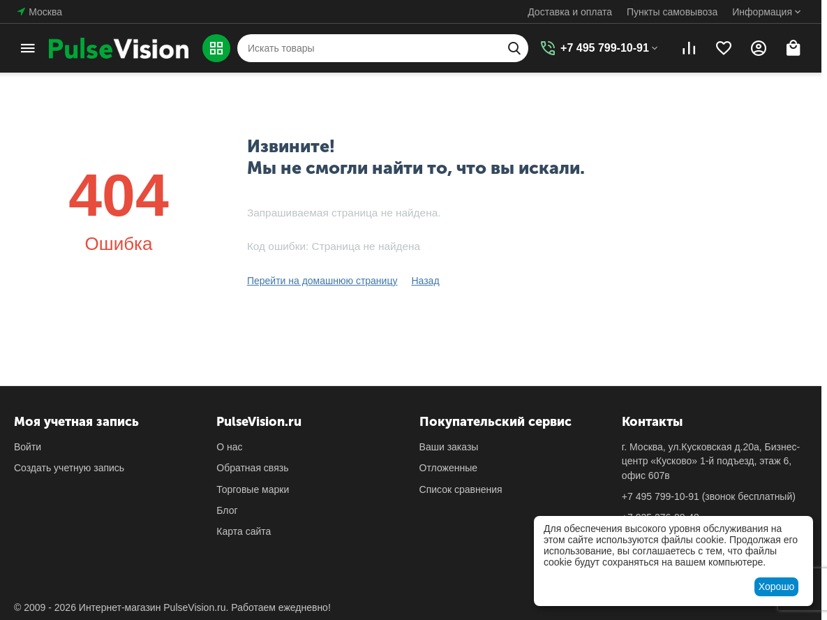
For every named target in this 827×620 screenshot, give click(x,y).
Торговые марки (252, 489)
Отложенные (448, 467)
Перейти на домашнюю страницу (322, 280)
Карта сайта (243, 531)
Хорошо (777, 586)
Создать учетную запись (69, 467)
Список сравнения (460, 489)
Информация (762, 11)
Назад (425, 280)
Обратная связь (252, 467)
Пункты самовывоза (672, 11)
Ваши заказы (449, 446)
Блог (226, 510)
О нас (229, 446)
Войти (27, 446)
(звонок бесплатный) (709, 496)
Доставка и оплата (570, 11)
